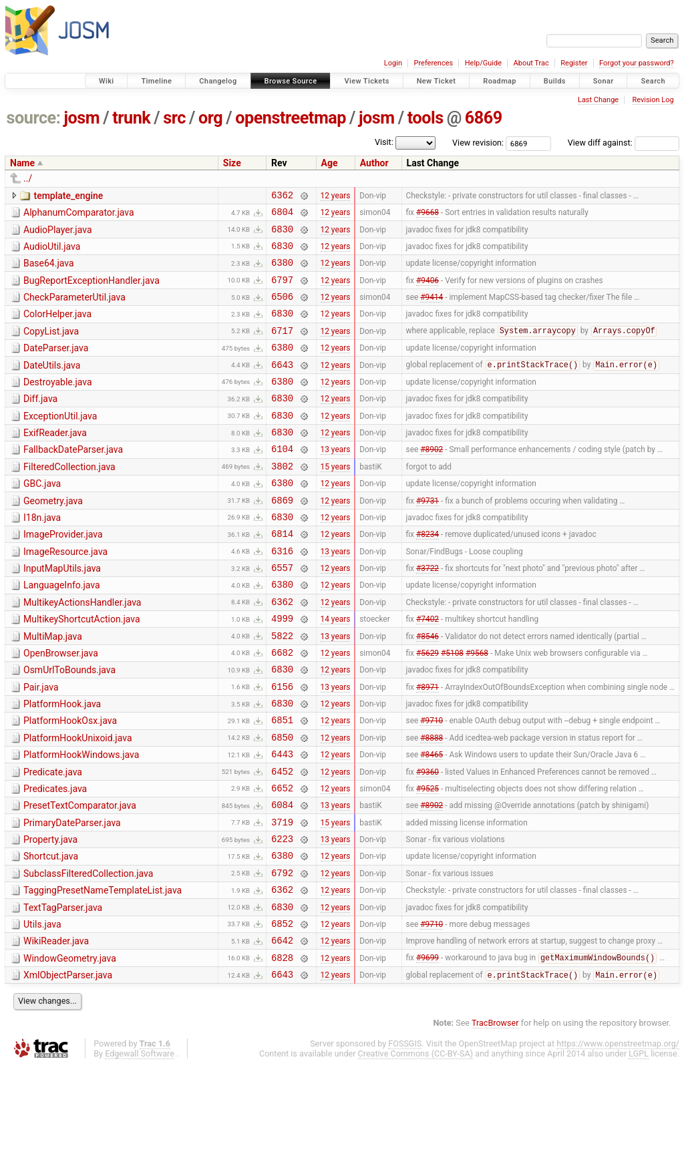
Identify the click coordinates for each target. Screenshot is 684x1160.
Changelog (217, 81)
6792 (282, 954)
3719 (282, 898)
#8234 (427, 575)
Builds (555, 81)
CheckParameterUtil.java (74, 309)
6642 (282, 1030)
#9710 (431, 784)
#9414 (431, 310)
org (210, 118)
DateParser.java (55, 366)
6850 (282, 803)
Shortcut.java (50, 934)
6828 (282, 1049)
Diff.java (40, 422)
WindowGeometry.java (69, 1048)
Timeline (156, 81)
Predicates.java (55, 858)
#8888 (431, 802)
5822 (282, 689)
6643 (282, 386)
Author (374, 163)
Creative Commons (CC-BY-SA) (416, 1148)
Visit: (384, 142)
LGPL (639, 1148)
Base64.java (48, 271)
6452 (282, 841)
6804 (282, 215)
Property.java (50, 915)
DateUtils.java (51, 385)
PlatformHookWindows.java (81, 820)
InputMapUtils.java (62, 612)
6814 (282, 575)
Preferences (433, 63)
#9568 (477, 708)
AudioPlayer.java (57, 233)
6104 (282, 480)
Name (22, 163)
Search (653, 81)
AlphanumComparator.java (78, 214)
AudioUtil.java (51, 252)
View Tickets (366, 81)
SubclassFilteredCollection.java (88, 953)
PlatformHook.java (62, 764)
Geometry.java (53, 537)
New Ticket (436, 81)
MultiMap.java (52, 688)
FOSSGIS (404, 1138)
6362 (282, 196)
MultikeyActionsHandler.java (82, 650)
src (174, 118)
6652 (282, 859)
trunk (131, 118)
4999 (282, 670)
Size (232, 163)
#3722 (427, 613)
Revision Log (652, 99)
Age (329, 163)
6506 (282, 310)
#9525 (427, 859)
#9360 (427, 840)
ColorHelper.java (57, 328)
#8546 (427, 689)
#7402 (427, 670)
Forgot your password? (636, 63)
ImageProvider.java (63, 574)
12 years (336, 196)
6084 (282, 878)
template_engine (68, 195)
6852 (282, 1011)
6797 (282, 291)
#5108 (452, 708)
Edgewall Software (139, 1148)
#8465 (431, 822)
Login (393, 63)
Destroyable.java (57, 404)
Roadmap (499, 81)
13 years (336, 481)
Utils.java (42, 1010)
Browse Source (291, 81)
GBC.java (42, 517)
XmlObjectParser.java (67, 1067)
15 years (336, 499)
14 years (336, 670)
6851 (282, 783)
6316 (282, 594)
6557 (282, 613)
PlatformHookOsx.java (70, 782)
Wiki (106, 81)
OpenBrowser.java (60, 707)
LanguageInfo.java (61, 631)
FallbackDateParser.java (73, 479)
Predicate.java (52, 840)
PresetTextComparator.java (79, 877)
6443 (282, 821)
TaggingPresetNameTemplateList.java (102, 972)
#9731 (427, 537)
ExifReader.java (55, 460)
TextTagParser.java (62, 991)
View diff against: (623, 143)
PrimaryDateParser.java (72, 897)
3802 (282, 500)
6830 (282, 234)
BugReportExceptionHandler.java (91, 290)
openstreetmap (290, 118)
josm (81, 118)
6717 (282, 348)
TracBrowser (495, 1117)
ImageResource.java (65, 593)
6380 (282, 272)
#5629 (427, 708)
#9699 (427, 1049)
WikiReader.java (56, 1029)
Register (573, 63)
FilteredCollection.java (69, 499)
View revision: (478, 143)
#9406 (427, 291)
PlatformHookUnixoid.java (77, 802)
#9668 (427, 215)
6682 (282, 708)
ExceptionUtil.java (60, 442)
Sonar (603, 81)
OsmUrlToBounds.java (69, 726)
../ (27, 178)
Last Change (598, 99)
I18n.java (42, 555)
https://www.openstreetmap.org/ (617, 1138)
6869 (483, 118)
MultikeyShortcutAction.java (81, 669)
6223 (282, 916)
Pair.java (41, 745)
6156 (282, 746)
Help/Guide (483, 63)
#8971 (427, 746)
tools (425, 118)
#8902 (431, 481)
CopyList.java (51, 347)
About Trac (531, 63)
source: (34, 118)
